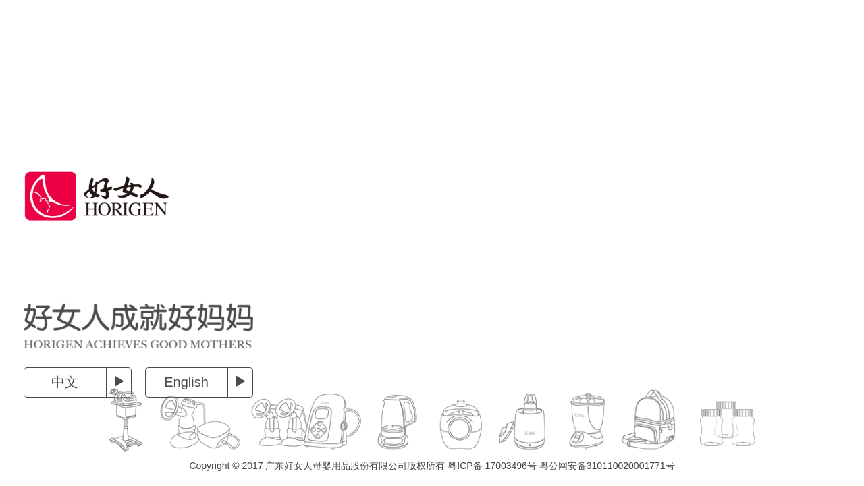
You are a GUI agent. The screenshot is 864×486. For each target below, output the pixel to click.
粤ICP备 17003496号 (492, 465)
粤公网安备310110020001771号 (607, 465)
